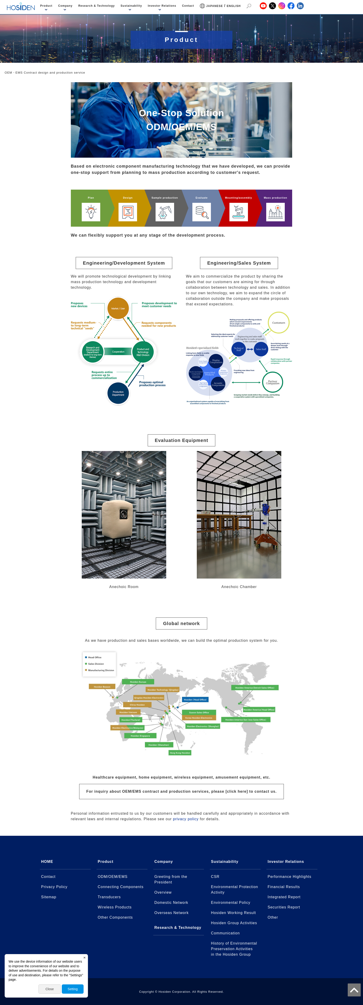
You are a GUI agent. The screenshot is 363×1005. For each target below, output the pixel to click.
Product (46, 5)
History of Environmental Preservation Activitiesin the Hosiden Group (234, 948)
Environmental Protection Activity (234, 889)
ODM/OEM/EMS (113, 877)
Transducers (109, 897)
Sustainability (131, 5)
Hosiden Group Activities (234, 923)
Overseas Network (171, 913)
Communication (225, 933)
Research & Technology (96, 5)
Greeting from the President (170, 879)
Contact (188, 5)
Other (273, 917)
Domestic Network (171, 903)
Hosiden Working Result (233, 913)
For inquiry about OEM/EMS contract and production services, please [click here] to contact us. (181, 791)
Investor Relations (162, 5)
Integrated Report (284, 897)
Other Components (115, 917)
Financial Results (284, 887)
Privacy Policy (54, 887)
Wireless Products (115, 907)
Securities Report (284, 907)
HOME (47, 862)
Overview (163, 892)
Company (65, 5)
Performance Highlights (289, 877)
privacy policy (186, 819)
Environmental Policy (230, 903)
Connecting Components (121, 887)
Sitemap (48, 897)
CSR (215, 877)
